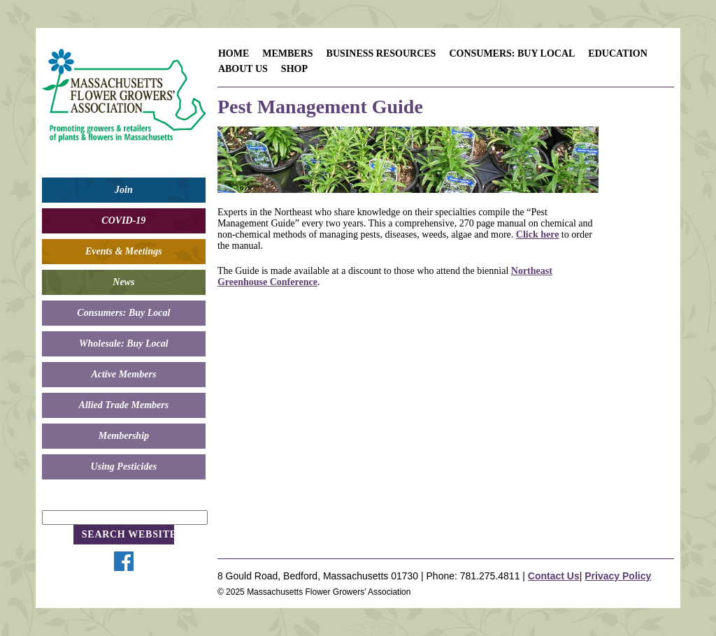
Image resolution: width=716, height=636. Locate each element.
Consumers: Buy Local (123, 313)
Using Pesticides (124, 466)
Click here (537, 234)
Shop (294, 69)
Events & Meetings (123, 251)
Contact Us (554, 575)
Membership (124, 436)
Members (287, 53)
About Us (243, 69)
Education (617, 53)
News (123, 282)
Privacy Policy (618, 575)
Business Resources (381, 53)
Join (124, 190)
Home (233, 53)
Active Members (123, 374)
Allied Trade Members (124, 405)
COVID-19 (123, 220)
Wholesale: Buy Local (124, 343)
